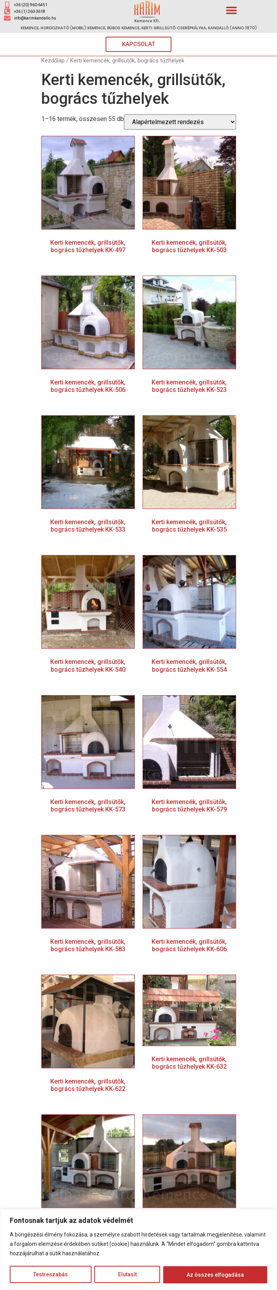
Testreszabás (50, 1275)
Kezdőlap (53, 60)
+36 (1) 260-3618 (29, 11)
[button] (231, 10)
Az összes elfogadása (215, 1275)
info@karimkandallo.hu (35, 18)
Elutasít (127, 1275)
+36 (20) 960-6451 (31, 5)
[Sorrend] (180, 122)
